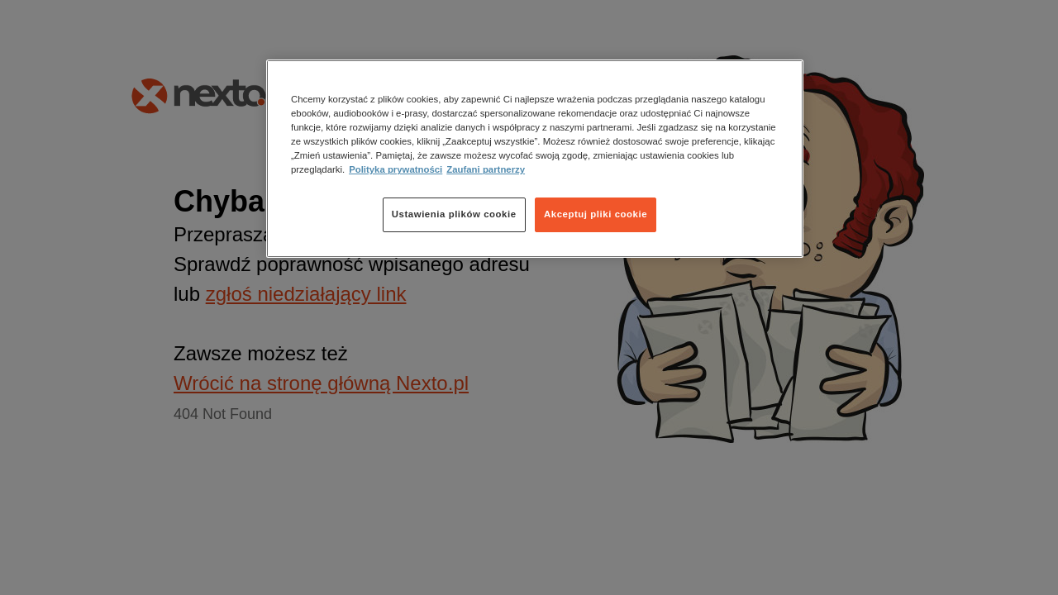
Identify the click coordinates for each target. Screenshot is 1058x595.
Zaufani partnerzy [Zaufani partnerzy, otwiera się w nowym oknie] (485, 169)
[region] (534, 159)
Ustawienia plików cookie (454, 214)
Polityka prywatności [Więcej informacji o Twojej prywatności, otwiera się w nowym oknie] (395, 169)
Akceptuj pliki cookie (595, 214)
